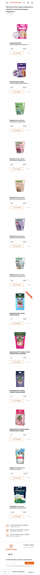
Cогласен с (20, 565)
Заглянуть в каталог (16, 531)
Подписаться (29, 563)
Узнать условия (15, 536)
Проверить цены (15, 526)
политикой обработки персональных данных (23, 565)
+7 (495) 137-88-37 (28, 545)
